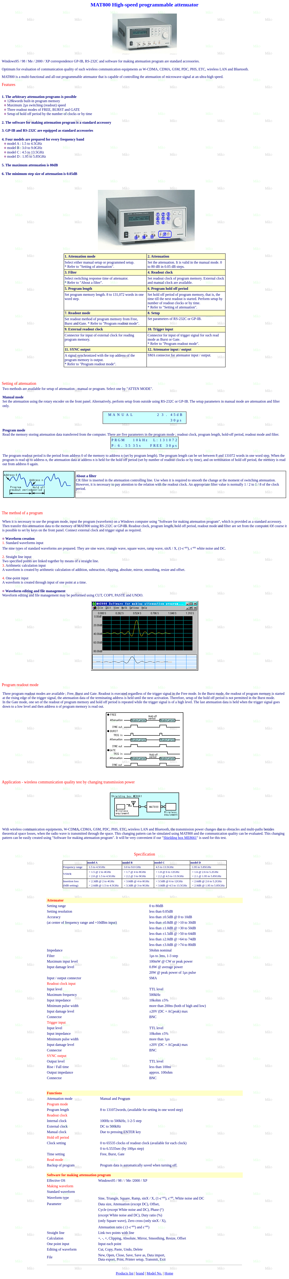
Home (168, 1273)
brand (140, 1273)
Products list (124, 1273)
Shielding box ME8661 (180, 838)
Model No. (154, 1273)
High (117, 5)
